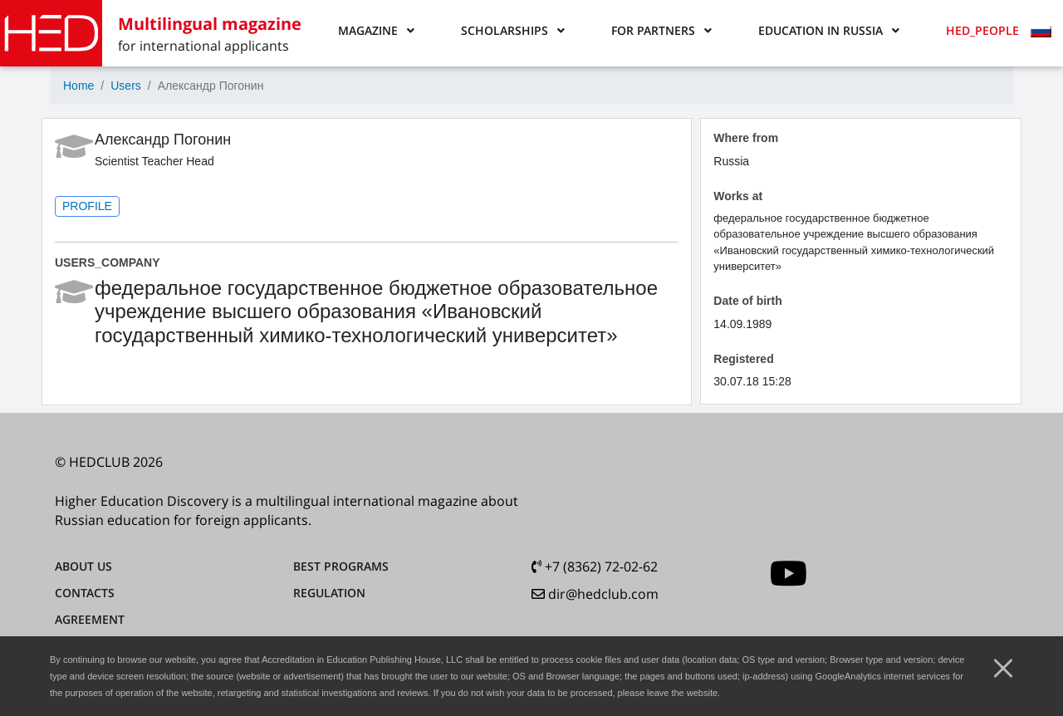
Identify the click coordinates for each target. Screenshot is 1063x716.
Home (78, 85)
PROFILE (87, 206)
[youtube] (788, 574)
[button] (376, 31)
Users (125, 85)
